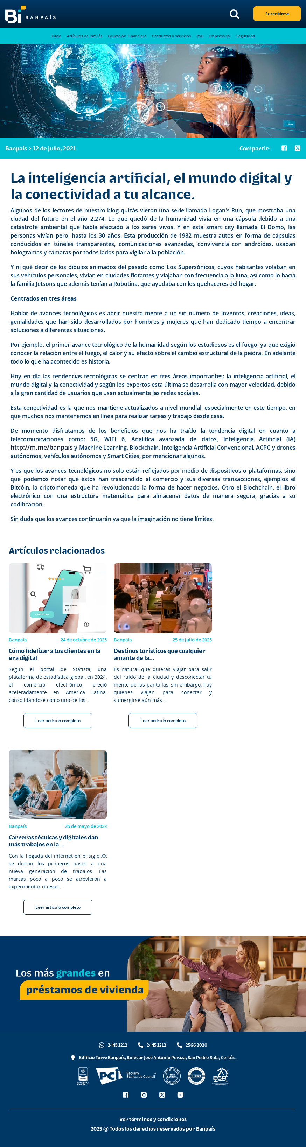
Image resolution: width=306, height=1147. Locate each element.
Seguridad (245, 35)
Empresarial (220, 35)
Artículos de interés (84, 35)
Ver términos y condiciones (153, 1119)
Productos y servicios (171, 35)
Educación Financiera (127, 35)
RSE (199, 35)
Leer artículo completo (58, 721)
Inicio (56, 35)
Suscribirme (277, 14)
